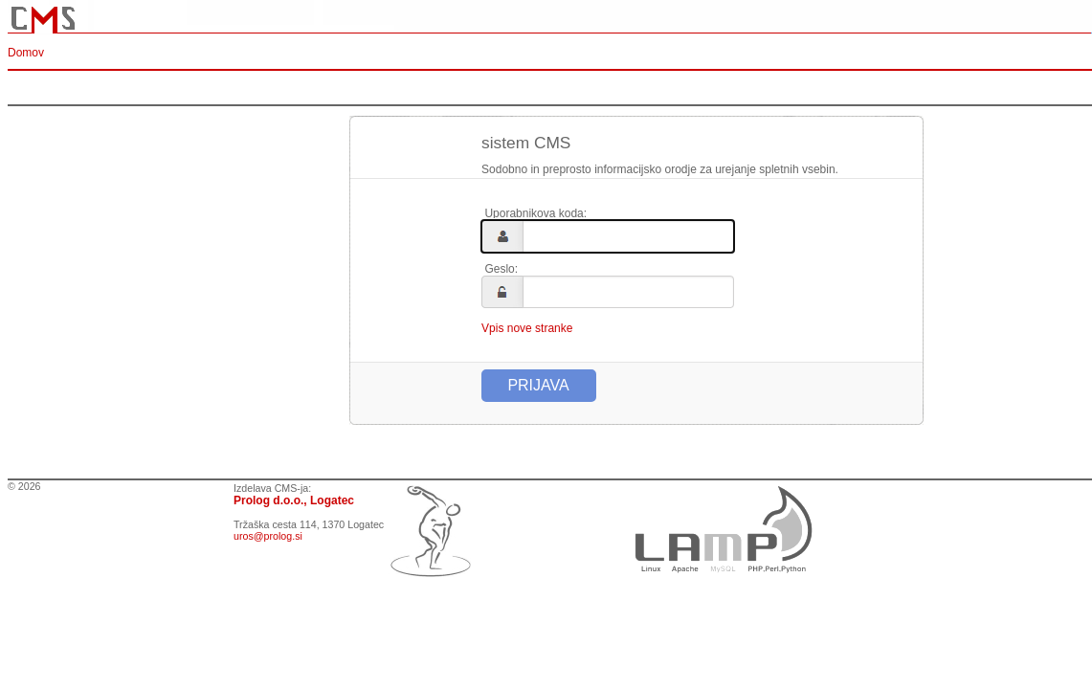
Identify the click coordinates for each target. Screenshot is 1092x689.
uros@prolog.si (268, 536)
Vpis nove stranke (526, 328)
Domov (26, 52)
